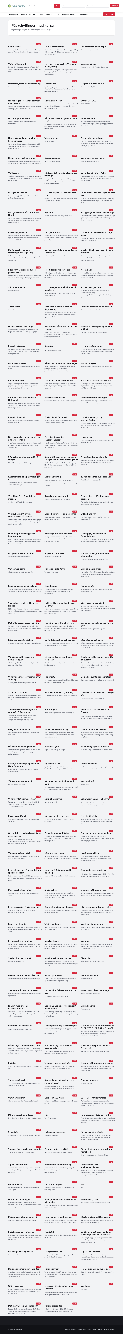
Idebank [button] (32, 15)
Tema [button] (41, 15)
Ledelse (24, 15)
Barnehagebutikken (84, 1329)
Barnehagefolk (18, 1329)
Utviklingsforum (109, 1329)
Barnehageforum (70, 1329)
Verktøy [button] (49, 15)
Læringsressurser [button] (67, 15)
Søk (57, 6)
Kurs (57, 15)
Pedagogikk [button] (13, 15)
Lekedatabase (83, 15)
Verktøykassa (97, 1329)
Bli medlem (109, 14)
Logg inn (114, 6)
